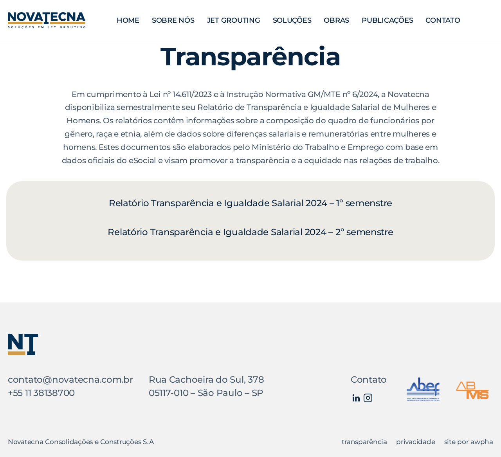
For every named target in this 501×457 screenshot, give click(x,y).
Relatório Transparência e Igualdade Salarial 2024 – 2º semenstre (250, 232)
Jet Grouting (233, 20)
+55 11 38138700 (41, 392)
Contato (442, 20)
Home (128, 20)
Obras (336, 20)
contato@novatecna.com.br (70, 379)
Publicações (387, 20)
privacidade (415, 441)
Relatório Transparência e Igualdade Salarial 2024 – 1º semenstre (250, 203)
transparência (364, 441)
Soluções (292, 20)
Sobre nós (173, 20)
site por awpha (468, 441)
